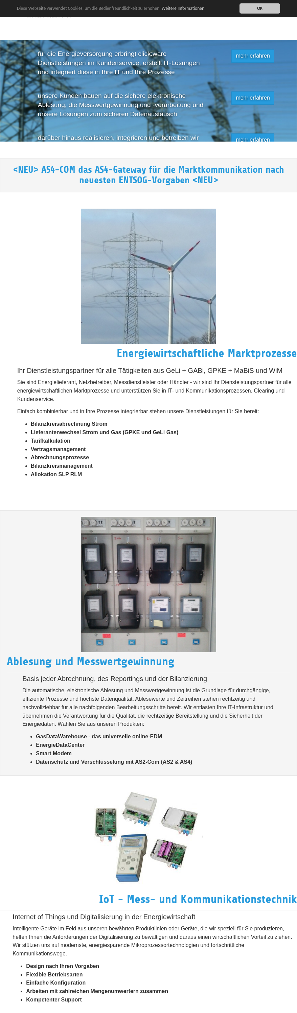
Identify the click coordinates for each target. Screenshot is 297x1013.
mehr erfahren (253, 56)
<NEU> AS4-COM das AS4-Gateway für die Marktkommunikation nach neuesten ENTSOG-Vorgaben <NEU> (148, 175)
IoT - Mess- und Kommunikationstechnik (198, 899)
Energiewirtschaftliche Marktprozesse (207, 353)
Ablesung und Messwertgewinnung (91, 661)
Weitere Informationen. (184, 8)
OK (259, 8)
